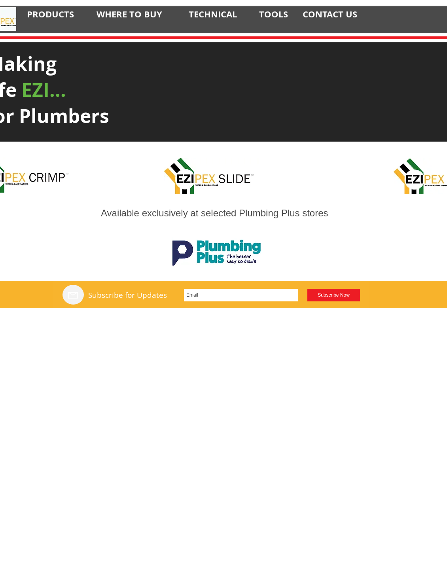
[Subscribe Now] (333, 295)
